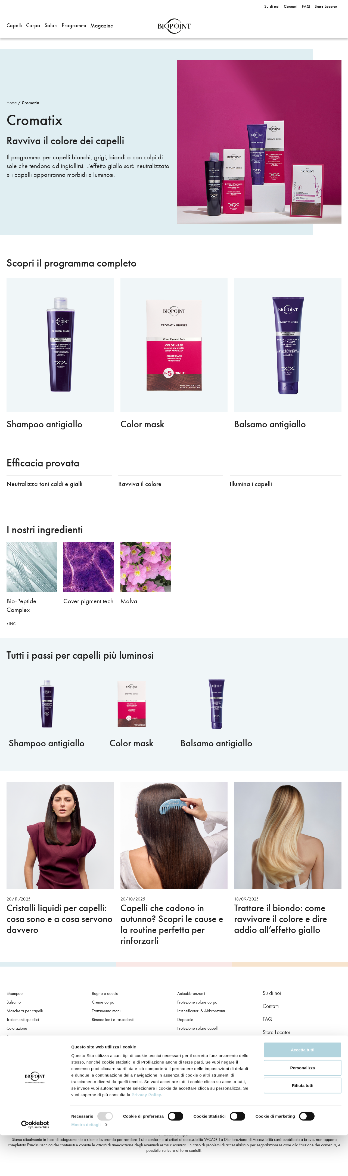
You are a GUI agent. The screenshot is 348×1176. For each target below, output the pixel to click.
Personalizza (302, 1108)
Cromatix (30, 103)
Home (12, 102)
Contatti (271, 1006)
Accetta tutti (303, 1090)
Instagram (281, 1049)
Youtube (296, 1049)
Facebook (267, 1049)
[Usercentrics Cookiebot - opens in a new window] (35, 1165)
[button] (14, 26)
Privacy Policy (146, 1135)
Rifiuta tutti (302, 1126)
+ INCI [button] (11, 623)
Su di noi (272, 993)
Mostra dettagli (86, 1165)
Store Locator (276, 1032)
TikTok (311, 1049)
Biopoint (174, 26)
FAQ (267, 1019)
